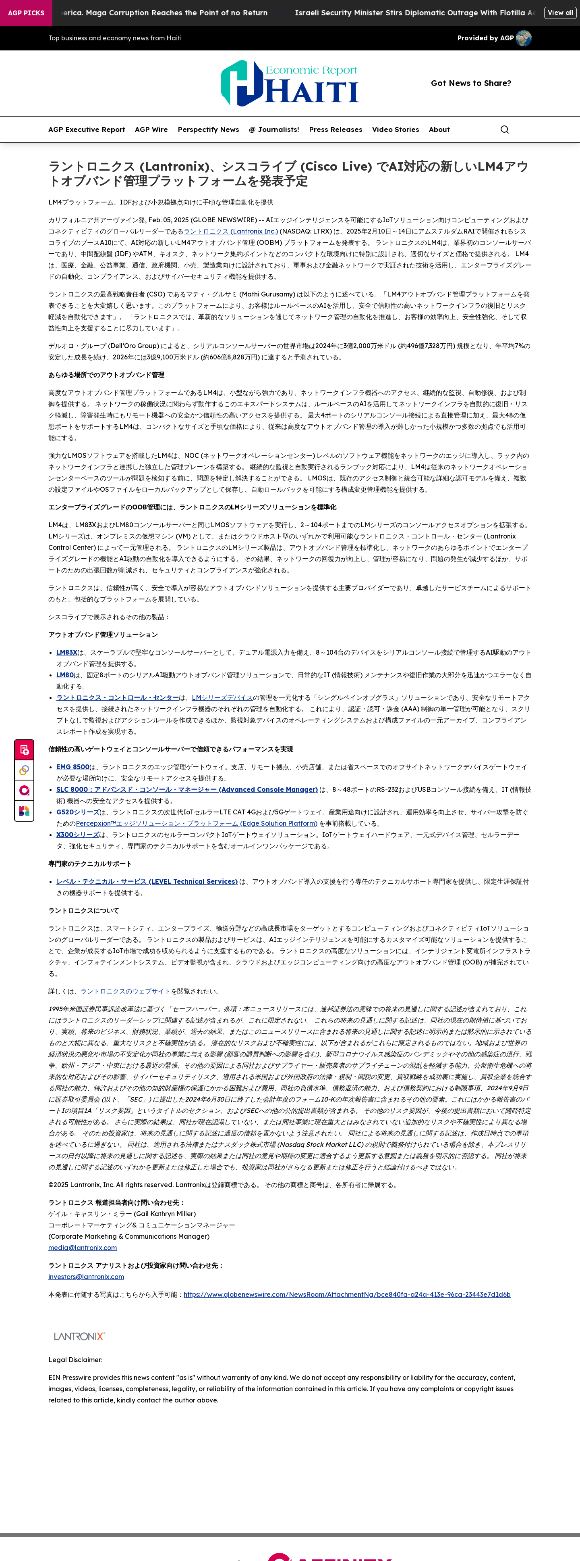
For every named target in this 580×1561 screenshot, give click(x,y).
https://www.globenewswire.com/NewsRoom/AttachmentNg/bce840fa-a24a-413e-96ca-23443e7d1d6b (347, 1294)
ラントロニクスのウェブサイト (126, 991)
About (439, 129)
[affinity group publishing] (24, 790)
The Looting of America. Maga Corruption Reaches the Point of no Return (142, 12)
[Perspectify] (24, 770)
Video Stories (395, 129)
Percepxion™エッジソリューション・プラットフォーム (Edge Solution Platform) (196, 823)
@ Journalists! (274, 129)
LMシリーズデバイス (222, 697)
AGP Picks (26, 13)
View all (560, 12)
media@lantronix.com (82, 1248)
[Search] (504, 129)
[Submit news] (24, 750)
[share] (526, 129)
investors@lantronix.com (86, 1277)
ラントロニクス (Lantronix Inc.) (231, 231)
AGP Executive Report (86, 129)
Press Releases (335, 129)
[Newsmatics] (24, 811)
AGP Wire (151, 129)
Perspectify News (208, 129)
